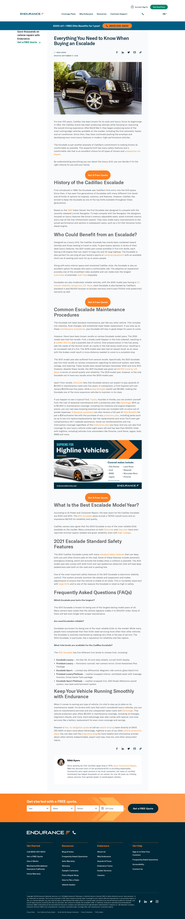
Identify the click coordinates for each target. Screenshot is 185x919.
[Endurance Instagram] (157, 901)
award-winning (107, 727)
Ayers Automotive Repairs (125, 766)
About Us (101, 852)
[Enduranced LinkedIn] (145, 901)
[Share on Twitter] (129, 52)
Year (30, 808)
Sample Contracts (70, 870)
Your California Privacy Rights (46, 912)
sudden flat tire (63, 342)
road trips (82, 275)
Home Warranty (33, 874)
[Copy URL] (140, 52)
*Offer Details (99, 912)
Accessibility (138, 864)
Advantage (127, 710)
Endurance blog (89, 733)
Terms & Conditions (86, 912)
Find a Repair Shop (70, 875)
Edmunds (77, 382)
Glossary (66, 866)
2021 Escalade (65, 652)
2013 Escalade (85, 516)
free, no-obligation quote (76, 727)
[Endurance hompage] (48, 832)
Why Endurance (104, 856)
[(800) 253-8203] (151, 13)
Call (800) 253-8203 (36, 852)
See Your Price (159, 7)
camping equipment (114, 255)
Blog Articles (68, 852)
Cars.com (123, 529)
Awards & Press (104, 861)
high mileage (124, 532)
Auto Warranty (68, 861)
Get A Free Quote (98, 175)
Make (55, 808)
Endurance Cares (105, 866)
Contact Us (137, 869)
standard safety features (112, 554)
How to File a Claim (70, 880)
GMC (70, 210)
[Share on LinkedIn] (123, 52)
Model (80, 808)
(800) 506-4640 (117, 25)
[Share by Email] (134, 52)
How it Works (32, 861)
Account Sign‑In (139, 7)
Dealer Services (104, 870)
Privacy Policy (31, 912)
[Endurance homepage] (32, 14)
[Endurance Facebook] (139, 901)
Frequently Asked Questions (75, 856)
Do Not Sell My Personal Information (68, 912)
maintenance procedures (72, 329)
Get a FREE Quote (29, 42)
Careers (101, 875)
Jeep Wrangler (99, 389)
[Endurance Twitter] (151, 901)
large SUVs (64, 584)
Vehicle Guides (68, 884)
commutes (59, 275)
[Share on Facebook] (117, 52)
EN (165, 14)
